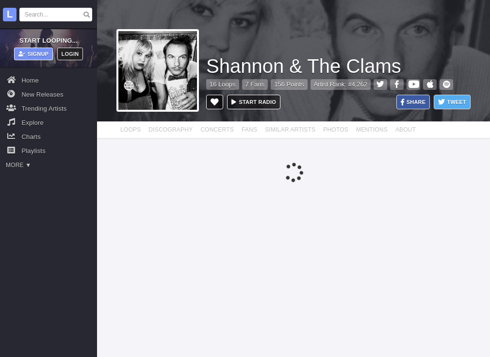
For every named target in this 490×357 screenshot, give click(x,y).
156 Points (289, 84)
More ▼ (18, 165)
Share (413, 102)
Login (70, 54)
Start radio (253, 102)
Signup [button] (33, 54)
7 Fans (255, 84)
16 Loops (223, 84)
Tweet (452, 102)
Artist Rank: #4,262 (341, 84)
